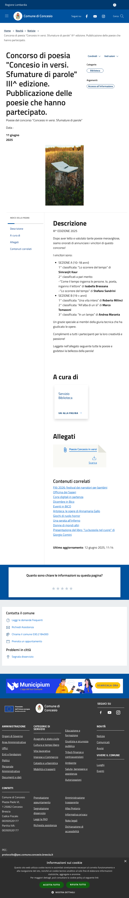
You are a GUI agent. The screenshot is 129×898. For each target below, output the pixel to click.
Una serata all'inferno (66, 520)
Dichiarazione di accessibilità (74, 829)
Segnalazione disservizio (41, 810)
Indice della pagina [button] (19, 217)
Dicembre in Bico (63, 501)
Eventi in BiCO (62, 506)
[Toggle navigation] (7, 16)
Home (7, 31)
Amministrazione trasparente (75, 800)
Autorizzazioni (73, 780)
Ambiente (70, 763)
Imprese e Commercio (46, 757)
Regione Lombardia (16, 5)
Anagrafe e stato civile (46, 739)
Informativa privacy (76, 814)
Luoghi (100, 765)
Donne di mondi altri (66, 525)
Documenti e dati (12, 777)
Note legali (71, 820)
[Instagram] (102, 16)
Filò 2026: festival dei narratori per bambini (80, 487)
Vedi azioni (111, 56)
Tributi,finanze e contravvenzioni (74, 754)
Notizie (31, 31)
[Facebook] (85, 16)
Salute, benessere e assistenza (76, 771)
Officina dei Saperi (64, 492)
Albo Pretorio (72, 808)
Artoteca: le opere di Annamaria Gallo (76, 511)
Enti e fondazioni (11, 754)
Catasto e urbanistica (46, 763)
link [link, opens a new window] (97, 877)
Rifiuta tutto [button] (78, 884)
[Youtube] (93, 16)
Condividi (95, 56)
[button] (64, 892)
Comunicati (103, 742)
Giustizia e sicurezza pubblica (76, 743)
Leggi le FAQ (41, 819)
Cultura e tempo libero (46, 745)
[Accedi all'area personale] (114, 5)
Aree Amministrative (14, 742)
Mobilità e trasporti (44, 769)
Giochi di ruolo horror (66, 516)
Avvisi (100, 748)
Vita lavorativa (42, 751)
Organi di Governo (12, 736)
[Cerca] (122, 16)
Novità (19, 31)
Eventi (100, 771)
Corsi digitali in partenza (68, 497)
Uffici (5, 748)
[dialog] (64, 878)
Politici (6, 760)
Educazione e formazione (72, 733)
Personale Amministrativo (11, 768)
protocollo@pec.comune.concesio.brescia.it (27, 855)
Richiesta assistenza (45, 825)
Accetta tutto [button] (51, 884)
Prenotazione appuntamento (42, 800)
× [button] (125, 861)
